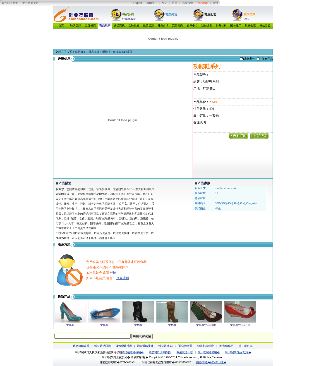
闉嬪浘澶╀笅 (185, 352)
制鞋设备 (206, 25)
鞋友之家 (249, 14)
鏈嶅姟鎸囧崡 (102, 345)
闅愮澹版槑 (185, 345)
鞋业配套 (210, 14)
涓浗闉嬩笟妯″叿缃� (238, 352)
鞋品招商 (128, 14)
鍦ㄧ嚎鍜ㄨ (246, 345)
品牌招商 (90, 25)
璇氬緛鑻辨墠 (124, 345)
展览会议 (250, 25)
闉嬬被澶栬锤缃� (133, 352)
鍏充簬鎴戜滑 (81, 345)
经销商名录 (129, 19)
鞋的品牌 (75, 25)
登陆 (113, 272)
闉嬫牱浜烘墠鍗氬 (160, 352)
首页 (61, 25)
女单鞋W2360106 (240, 325)
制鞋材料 (221, 25)
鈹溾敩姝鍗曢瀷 (122, 51)
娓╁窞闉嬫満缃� (209, 352)
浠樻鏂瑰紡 (226, 345)
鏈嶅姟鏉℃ (165, 345)
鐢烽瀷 (106, 51)
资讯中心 (192, 25)
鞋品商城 (94, 51)
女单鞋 (70, 325)
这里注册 (122, 278)
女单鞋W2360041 (206, 325)
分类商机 (119, 25)
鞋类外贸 (171, 14)
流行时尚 (177, 25)
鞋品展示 (104, 25)
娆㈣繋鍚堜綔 (145, 345)
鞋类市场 (163, 25)
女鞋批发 (133, 25)
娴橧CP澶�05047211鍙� (211, 362)
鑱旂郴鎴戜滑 (205, 345)
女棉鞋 (138, 325)
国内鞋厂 (235, 25)
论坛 (246, 19)
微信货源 (148, 25)
